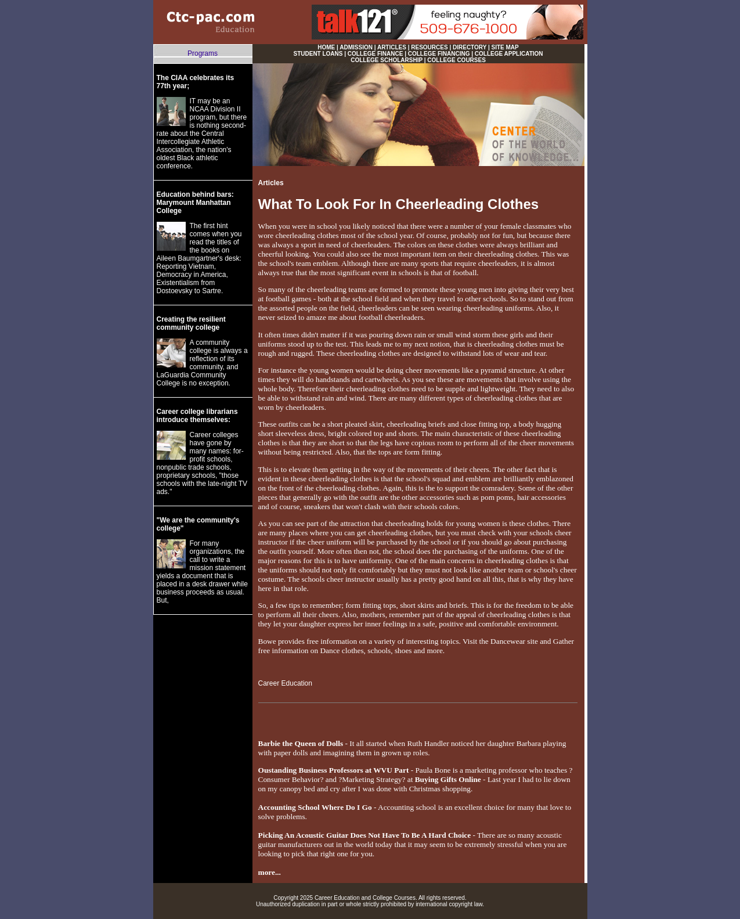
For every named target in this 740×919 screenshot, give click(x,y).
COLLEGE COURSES (456, 60)
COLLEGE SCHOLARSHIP (387, 60)
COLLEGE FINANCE (375, 54)
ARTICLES (391, 47)
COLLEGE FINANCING (439, 54)
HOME (326, 47)
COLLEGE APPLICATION (509, 54)
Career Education (285, 683)
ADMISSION (356, 47)
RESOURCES (429, 47)
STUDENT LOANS (317, 54)
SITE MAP (505, 47)
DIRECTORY (469, 47)
